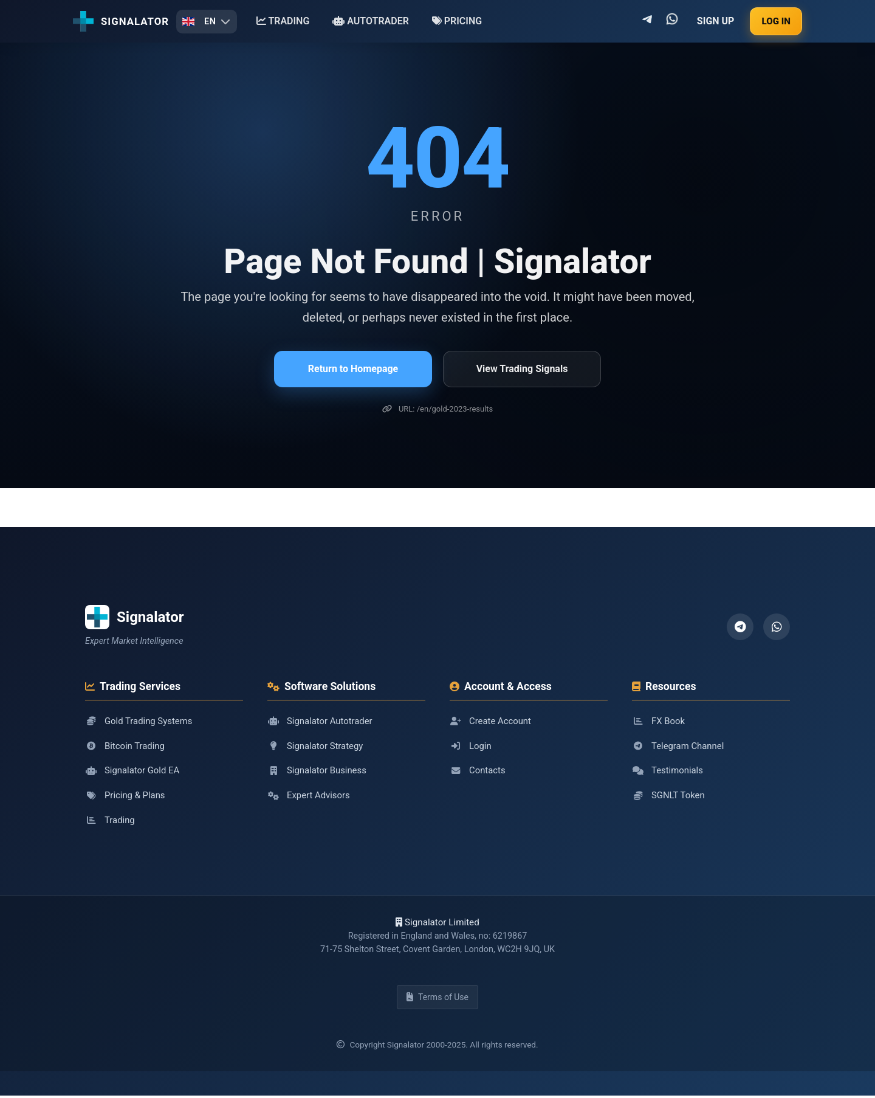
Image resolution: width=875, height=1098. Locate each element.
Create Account (491, 721)
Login (471, 746)
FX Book (658, 721)
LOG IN (776, 21)
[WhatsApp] (776, 626)
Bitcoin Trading (125, 746)
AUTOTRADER (370, 21)
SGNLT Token (669, 796)
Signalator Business (317, 770)
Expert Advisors (309, 796)
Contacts (478, 770)
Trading (110, 821)
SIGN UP (716, 21)
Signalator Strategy (316, 746)
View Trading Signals (522, 369)
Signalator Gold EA (133, 770)
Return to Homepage (353, 369)
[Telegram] (740, 626)
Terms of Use (437, 999)
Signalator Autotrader (320, 721)
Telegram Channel (679, 746)
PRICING (457, 21)
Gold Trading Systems (139, 721)
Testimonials (668, 770)
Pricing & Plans (125, 796)
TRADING (283, 21)
